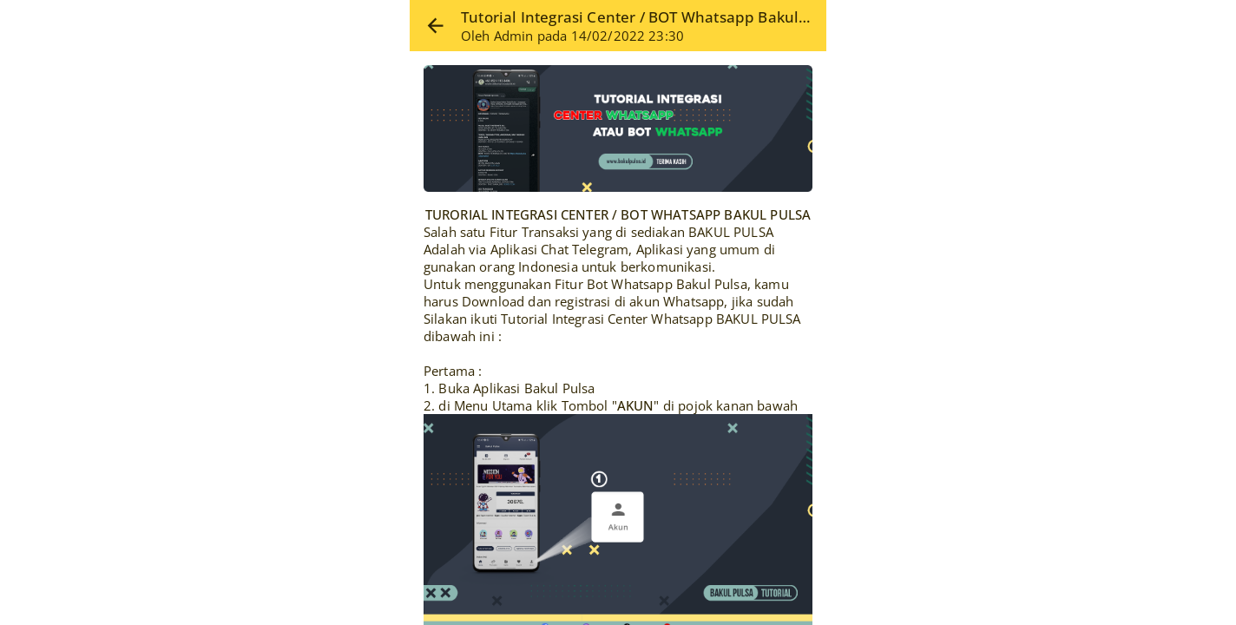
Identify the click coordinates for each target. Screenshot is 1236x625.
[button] (435, 25)
